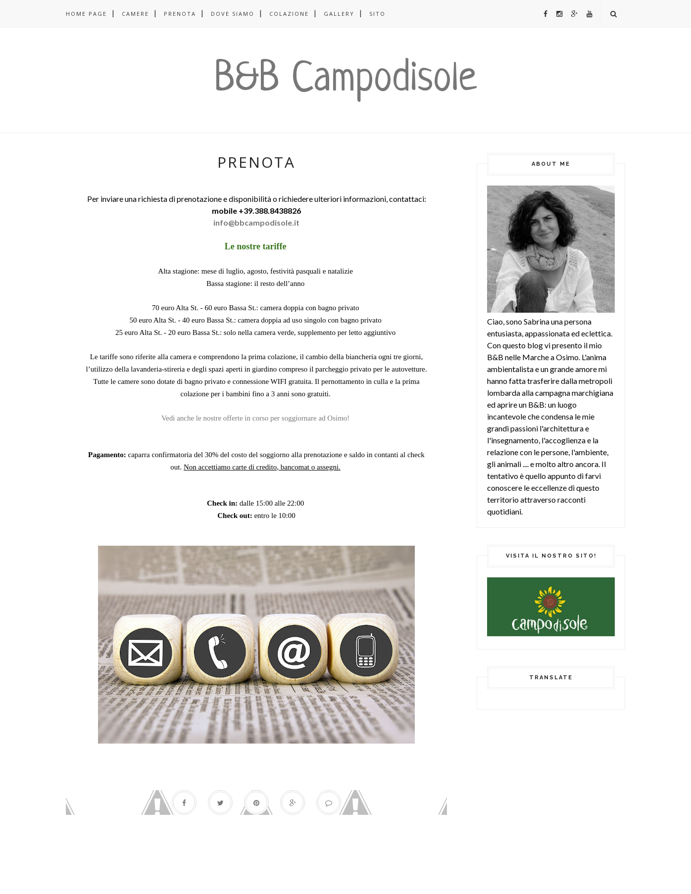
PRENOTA (180, 13)
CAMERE (135, 13)
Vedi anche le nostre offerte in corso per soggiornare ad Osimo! (256, 418)
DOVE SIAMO (232, 13)
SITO (377, 13)
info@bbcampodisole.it (256, 222)
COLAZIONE (289, 13)
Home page (86, 13)
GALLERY (339, 13)
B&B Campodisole (345, 80)
